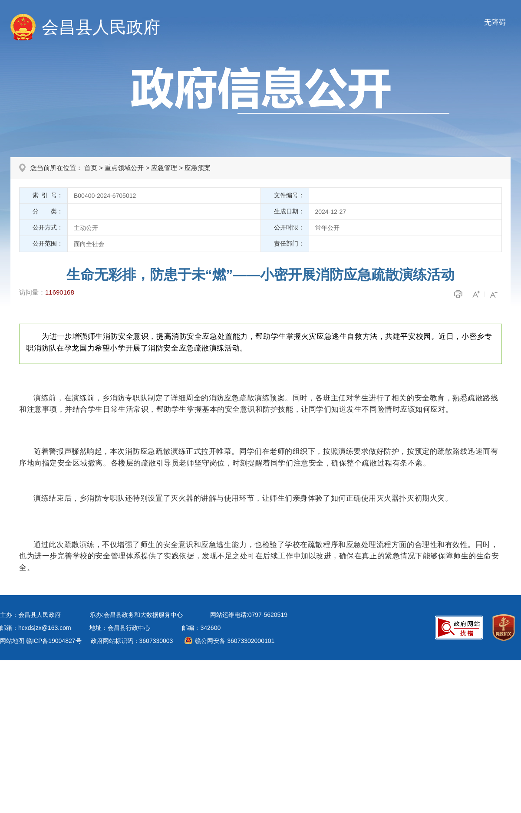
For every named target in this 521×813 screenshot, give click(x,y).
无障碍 (495, 22)
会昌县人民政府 (101, 27)
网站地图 (12, 640)
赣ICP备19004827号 (54, 640)
